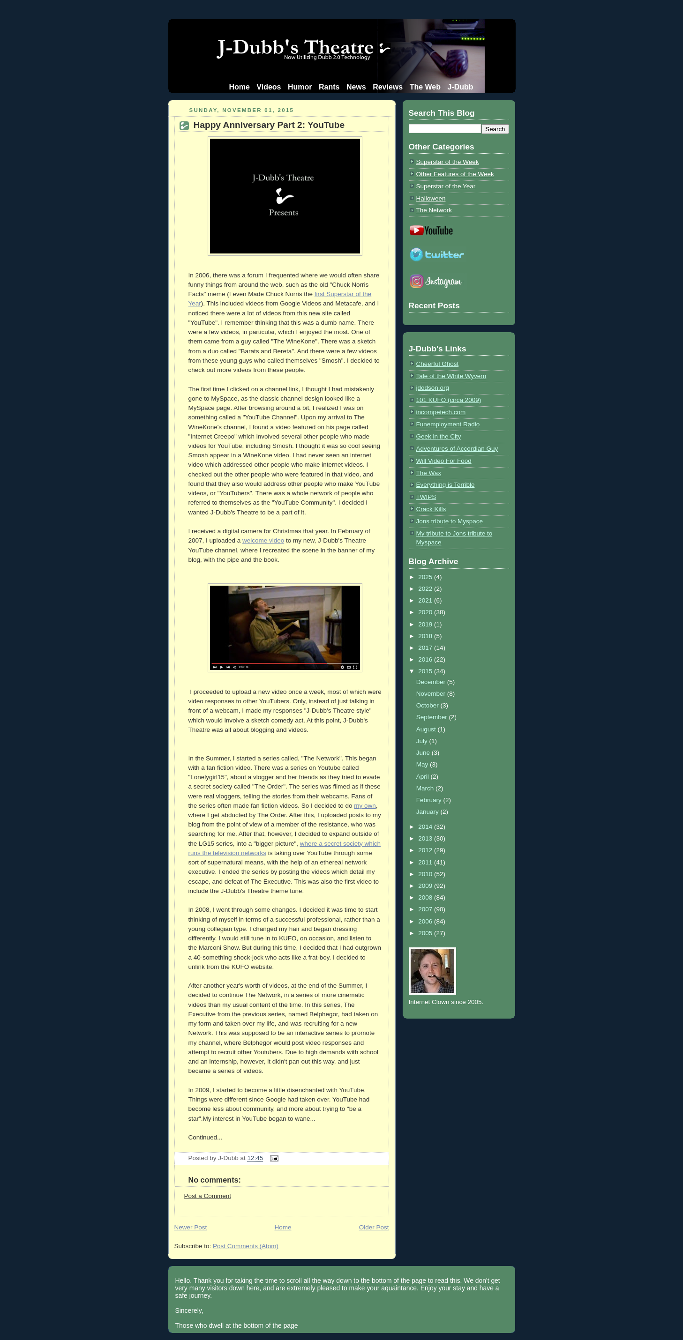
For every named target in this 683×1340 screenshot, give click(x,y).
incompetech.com (441, 412)
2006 (426, 921)
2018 (426, 636)
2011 (426, 862)
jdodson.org (432, 387)
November (431, 693)
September (432, 717)
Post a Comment (207, 1195)
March (425, 788)
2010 (426, 874)
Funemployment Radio (448, 424)
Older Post (374, 1227)
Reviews (388, 87)
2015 (426, 671)
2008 (426, 897)
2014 (426, 826)
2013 (426, 838)
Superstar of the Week (447, 161)
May (423, 764)
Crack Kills (431, 509)
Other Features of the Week (455, 174)
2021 (426, 600)
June (424, 752)
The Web (425, 87)
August (427, 729)
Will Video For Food (444, 460)
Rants (329, 87)
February (429, 800)
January (428, 811)
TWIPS (426, 496)
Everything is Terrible (445, 484)
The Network (434, 210)
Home (239, 87)
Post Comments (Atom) (245, 1246)
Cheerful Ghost (437, 363)
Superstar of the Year (446, 186)
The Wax (428, 472)
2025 (426, 577)
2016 (426, 659)
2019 (426, 624)
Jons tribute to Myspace (449, 521)
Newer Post (190, 1227)
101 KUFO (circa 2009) (448, 399)
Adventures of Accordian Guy (457, 448)
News (356, 87)
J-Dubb (460, 87)
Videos (268, 87)
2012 (426, 850)
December (431, 681)
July (422, 740)
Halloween (431, 198)
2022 (426, 588)
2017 (426, 647)
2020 (426, 612)
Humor (300, 87)
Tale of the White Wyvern (451, 376)
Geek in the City (438, 436)
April (423, 776)
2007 (426, 909)
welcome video (263, 540)
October (428, 705)
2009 (426, 885)
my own (364, 805)
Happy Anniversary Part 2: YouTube (269, 125)
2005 (426, 933)
